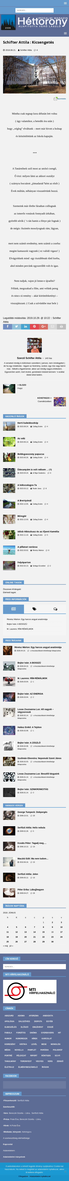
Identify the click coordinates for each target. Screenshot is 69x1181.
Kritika (23, 1044)
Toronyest (26, 1061)
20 (34, 816)
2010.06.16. (24, 862)
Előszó (24, 1027)
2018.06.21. (10, 50)
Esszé (50, 1027)
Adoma (21, 1016)
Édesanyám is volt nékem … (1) (35, 469)
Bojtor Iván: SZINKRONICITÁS (33, 789)
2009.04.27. (24, 893)
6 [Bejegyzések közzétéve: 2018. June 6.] (25, 927)
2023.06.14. (24, 442)
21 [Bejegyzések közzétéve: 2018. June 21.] (34, 937)
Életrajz (9, 1067)
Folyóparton (24, 562)
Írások (45, 1067)
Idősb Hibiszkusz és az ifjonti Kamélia (38, 531)
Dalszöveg (24, 1021)
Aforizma (33, 1016)
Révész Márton (38, 550)
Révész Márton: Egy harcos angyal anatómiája (27, 619)
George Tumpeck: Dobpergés (32, 812)
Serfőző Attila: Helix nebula (31, 827)
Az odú (21, 438)
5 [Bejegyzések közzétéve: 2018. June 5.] (16, 927)
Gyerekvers (47, 1033)
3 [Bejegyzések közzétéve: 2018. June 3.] (61, 922)
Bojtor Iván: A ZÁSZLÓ (29, 743)
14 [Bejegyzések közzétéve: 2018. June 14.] (34, 932)
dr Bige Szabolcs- (39, 473)
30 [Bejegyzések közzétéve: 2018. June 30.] (52, 942)
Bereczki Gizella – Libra (19, 1113)
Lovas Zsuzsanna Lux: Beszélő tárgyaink (38, 773)
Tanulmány (10, 1061)
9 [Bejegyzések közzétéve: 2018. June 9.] (52, 927)
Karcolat (47, 1039)
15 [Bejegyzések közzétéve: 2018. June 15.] (43, 932)
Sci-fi (57, 1056)
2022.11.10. (24, 535)
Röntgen (46, 1056)
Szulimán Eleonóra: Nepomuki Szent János (39, 758)
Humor (8, 1039)
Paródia (44, 1050)
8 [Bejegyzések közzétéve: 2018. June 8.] (43, 927)
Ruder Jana (37, 488)
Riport (33, 1056)
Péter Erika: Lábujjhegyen (31, 889)
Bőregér (22, 516)
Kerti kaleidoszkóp (28, 422)
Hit (59, 1033)
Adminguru (26, 1132)
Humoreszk (21, 1039)
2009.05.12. (24, 878)
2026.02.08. (24, 731)
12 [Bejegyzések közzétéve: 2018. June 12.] (16, 932)
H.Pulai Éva (15, 1125)
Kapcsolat (8, 1144)
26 (34, 893)
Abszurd (9, 1016)
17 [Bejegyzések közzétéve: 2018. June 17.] (61, 932)
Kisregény (10, 1044)
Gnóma (33, 1033)
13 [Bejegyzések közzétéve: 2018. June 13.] (25, 932)
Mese (44, 1044)
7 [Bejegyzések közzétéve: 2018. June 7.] (34, 927)
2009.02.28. (24, 831)
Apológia (9, 1021)
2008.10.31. (24, 816)
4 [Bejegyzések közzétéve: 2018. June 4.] (7, 927)
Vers (50, 1061)
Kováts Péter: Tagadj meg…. (32, 843)
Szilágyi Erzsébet (39, 566)
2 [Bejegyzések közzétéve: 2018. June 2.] (52, 922)
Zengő (60, 1061)
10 (34, 847)
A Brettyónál (24, 500)
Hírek (34, 1039)
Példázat (21, 1056)
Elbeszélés (11, 1027)
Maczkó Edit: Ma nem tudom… (33, 858)
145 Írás (48, 358)
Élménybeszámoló (28, 1067)
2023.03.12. (24, 488)
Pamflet (32, 1050)
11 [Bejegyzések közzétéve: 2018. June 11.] (8, 932)
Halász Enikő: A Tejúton (30, 727)
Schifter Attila (26, 50)
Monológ (55, 1044)
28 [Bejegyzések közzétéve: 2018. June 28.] (34, 942)
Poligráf (57, 1050)
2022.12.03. (24, 519)
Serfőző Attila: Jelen (28, 874)
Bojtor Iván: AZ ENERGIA (30, 694)
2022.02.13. (24, 566)
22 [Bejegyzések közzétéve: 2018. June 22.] (43, 937)
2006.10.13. (24, 847)
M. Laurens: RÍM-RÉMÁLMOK (20, 629)
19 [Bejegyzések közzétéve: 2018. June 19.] (16, 937)
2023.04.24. (24, 473)
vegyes (39, 1061)
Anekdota (48, 1016)
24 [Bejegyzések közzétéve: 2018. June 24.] (61, 937)
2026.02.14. (24, 715)
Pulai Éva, (15, 1119)
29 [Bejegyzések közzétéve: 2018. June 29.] (43, 942)
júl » (11, 946)
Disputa (38, 1021)
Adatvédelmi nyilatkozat (40, 1176)
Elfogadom (23, 1176)
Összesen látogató (12, 589)
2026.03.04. (24, 682)
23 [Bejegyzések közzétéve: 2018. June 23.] (52, 937)
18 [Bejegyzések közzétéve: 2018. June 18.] (8, 937)
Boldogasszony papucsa (31, 454)
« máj (5, 946)
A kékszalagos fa (27, 485)
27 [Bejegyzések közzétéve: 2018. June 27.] (25, 942)
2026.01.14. (24, 777)
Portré (8, 1056)
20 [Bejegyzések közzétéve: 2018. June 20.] (25, 937)
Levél (34, 1044)
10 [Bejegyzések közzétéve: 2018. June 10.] (61, 927)
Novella (19, 1050)
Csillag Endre (37, 426)
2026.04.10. (21, 651)
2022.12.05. (24, 504)
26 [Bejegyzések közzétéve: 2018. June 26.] (16, 942)
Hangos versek (14, 805)
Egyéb (49, 1021)
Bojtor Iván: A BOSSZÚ (17, 624)
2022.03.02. (24, 550)
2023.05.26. (24, 457)
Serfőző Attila (23, 1100)
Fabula (8, 1033)
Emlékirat (38, 1027)
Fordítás (20, 1033)
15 (34, 862)
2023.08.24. (24, 426)
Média (8, 1050)
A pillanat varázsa (27, 546)
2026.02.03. (24, 762)
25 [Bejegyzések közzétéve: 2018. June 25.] (8, 942)
